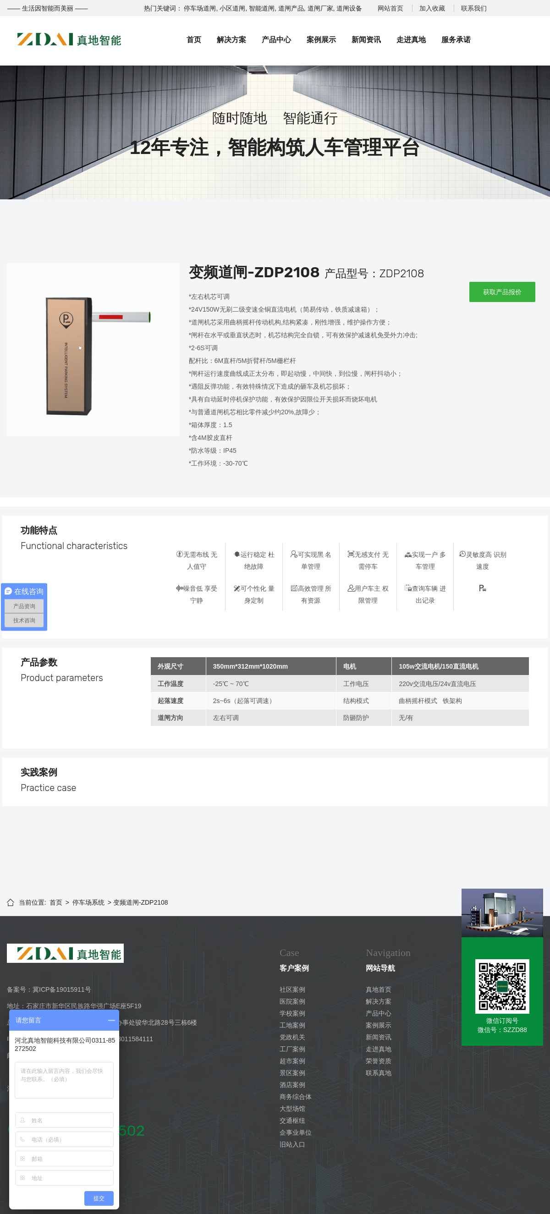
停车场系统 (88, 902)
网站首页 (390, 8)
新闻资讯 (366, 40)
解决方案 (231, 40)
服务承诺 (456, 40)
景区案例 (292, 1073)
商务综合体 (296, 1096)
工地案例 (292, 1025)
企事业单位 (296, 1132)
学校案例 (292, 1013)
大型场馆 (292, 1108)
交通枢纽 (292, 1120)
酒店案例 (292, 1084)
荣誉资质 (378, 1061)
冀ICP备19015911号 (62, 989)
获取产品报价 (502, 292)
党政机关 (292, 1037)
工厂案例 (292, 1049)
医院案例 (292, 1001)
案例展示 (321, 40)
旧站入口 (292, 1144)
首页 (194, 40)
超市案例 (292, 1061)
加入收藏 (432, 8)
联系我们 (474, 8)
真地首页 (378, 989)
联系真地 (378, 1073)
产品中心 (276, 40)
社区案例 (292, 989)
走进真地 (411, 40)
